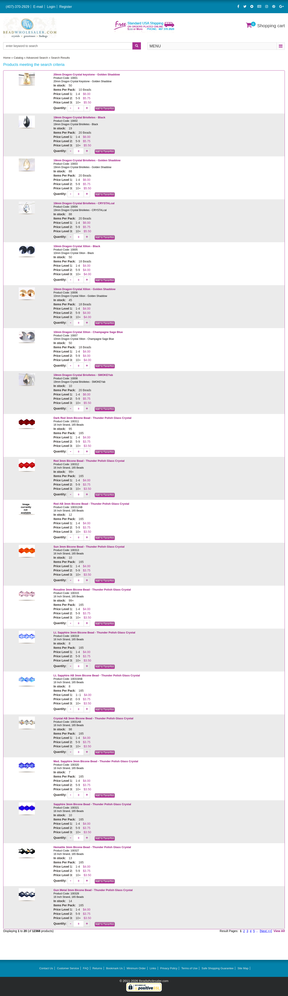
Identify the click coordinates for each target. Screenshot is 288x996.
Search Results (60, 57)
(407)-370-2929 (17, 7)
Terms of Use (189, 968)
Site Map (243, 968)
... (257, 931)
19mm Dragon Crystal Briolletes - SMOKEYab (83, 375)
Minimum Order (136, 968)
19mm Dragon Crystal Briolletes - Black (79, 117)
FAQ (86, 968)
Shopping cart (271, 25)
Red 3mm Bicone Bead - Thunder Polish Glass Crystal (89, 460)
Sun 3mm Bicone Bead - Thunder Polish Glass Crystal (89, 546)
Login (51, 7)
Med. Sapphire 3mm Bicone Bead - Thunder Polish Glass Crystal (95, 761)
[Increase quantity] (87, 108)
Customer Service (68, 968)
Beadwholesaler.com (153, 981)
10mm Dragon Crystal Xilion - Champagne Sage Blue (88, 332)
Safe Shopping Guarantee (218, 968)
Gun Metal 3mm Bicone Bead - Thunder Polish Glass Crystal (93, 890)
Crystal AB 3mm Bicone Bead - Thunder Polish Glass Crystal (93, 718)
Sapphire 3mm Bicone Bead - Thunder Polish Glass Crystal (92, 804)
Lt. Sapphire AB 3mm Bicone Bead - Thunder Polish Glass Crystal (96, 675)
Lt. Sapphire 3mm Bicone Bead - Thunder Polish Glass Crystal (94, 632)
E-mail (38, 7)
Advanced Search (37, 57)
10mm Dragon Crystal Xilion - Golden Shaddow (84, 289)
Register (65, 7)
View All (279, 931)
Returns (97, 968)
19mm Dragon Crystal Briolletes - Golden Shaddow (87, 160)
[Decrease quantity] (70, 108)
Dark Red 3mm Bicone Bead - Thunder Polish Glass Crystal (92, 417)
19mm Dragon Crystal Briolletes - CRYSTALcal (84, 203)
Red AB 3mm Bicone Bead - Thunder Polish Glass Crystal (91, 503)
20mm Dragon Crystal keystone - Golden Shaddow (86, 74)
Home (7, 57)
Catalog (18, 57)
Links (153, 968)
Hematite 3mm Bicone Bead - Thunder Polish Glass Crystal (92, 847)
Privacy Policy (168, 968)
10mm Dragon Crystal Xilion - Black (77, 246)
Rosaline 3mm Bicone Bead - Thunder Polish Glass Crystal (92, 589)
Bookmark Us (114, 968)
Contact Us (46, 968)
